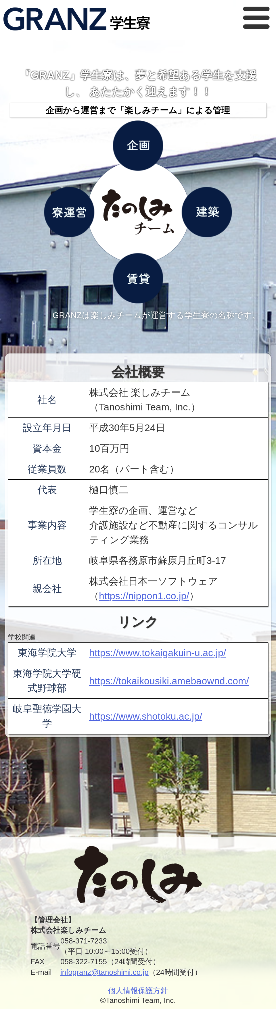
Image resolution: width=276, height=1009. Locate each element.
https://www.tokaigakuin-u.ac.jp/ (157, 652)
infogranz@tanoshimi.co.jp (104, 972)
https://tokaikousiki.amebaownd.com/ (169, 680)
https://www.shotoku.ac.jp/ (145, 716)
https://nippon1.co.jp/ (144, 595)
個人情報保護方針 (138, 990)
